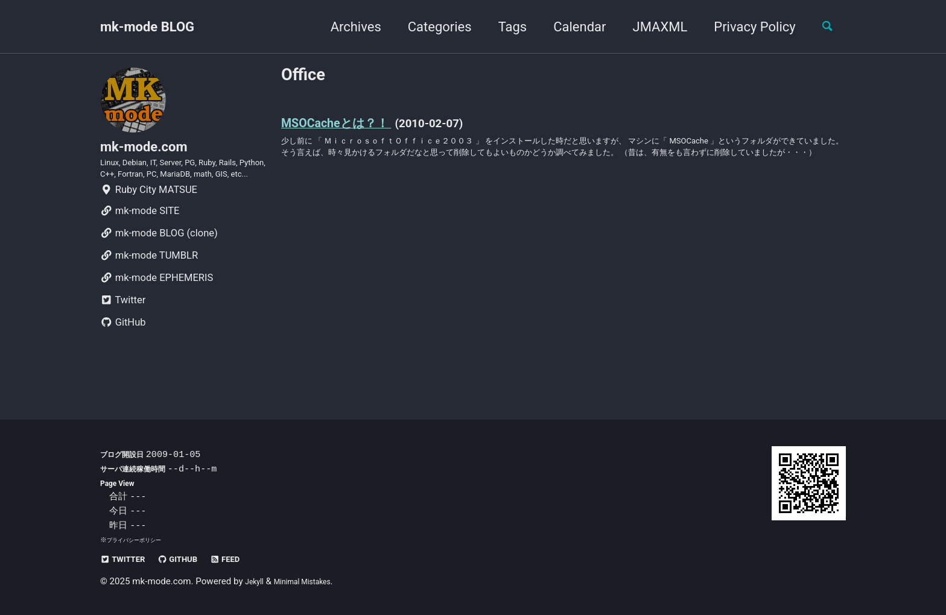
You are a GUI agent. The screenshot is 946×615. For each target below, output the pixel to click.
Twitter (122, 335)
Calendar (570, 26)
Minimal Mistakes (315, 581)
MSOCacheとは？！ (351, 127)
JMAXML (650, 26)
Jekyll (256, 581)
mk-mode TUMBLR (149, 291)
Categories (430, 26)
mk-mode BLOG (147, 26)
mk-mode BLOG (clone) (159, 268)
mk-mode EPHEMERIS (156, 313)
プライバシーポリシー (140, 540)
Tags (502, 26)
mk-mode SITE (139, 246)
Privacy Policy (745, 26)
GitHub (123, 358)
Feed (251, 559)
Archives (345, 26)
